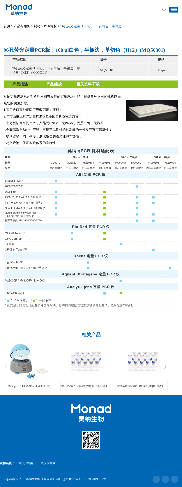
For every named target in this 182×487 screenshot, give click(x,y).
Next (165, 367)
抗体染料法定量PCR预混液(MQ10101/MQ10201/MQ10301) (142, 386)
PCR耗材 (50, 26)
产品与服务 (22, 26)
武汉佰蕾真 (48, 463)
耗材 (37, 26)
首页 (7, 26)
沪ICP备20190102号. (94, 479)
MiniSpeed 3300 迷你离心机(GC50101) (29, 386)
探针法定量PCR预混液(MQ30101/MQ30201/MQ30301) (86, 386)
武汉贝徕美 (25, 463)
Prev (6, 367)
